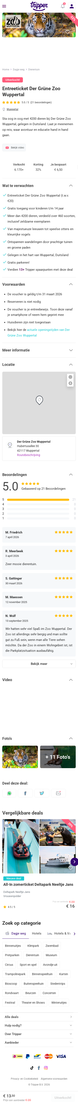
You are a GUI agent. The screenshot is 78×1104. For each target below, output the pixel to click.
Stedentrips (57, 983)
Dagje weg (19, 69)
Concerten (49, 993)
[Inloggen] (72, 6)
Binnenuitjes (13, 945)
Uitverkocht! (62, 1098)
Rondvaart (12, 993)
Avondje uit (50, 964)
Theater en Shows (33, 1002)
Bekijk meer (39, 664)
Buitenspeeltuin (34, 983)
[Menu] (4, 6)
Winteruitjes (59, 1002)
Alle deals (12, 1017)
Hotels (36, 933)
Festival (10, 1002)
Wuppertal (12, 109)
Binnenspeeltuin (42, 974)
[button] (63, 6)
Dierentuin (34, 69)
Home (5, 69)
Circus (9, 964)
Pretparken (12, 955)
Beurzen (30, 993)
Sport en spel (28, 964)
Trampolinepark (15, 974)
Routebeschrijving (28, 455)
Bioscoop (11, 983)
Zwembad (52, 945)
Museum (51, 955)
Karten (63, 974)
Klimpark (33, 945)
